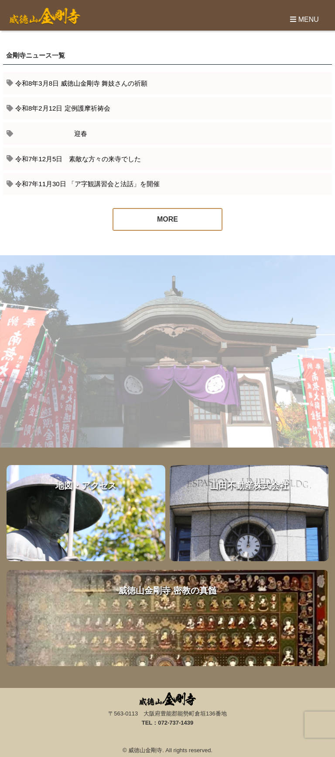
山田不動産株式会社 (249, 513)
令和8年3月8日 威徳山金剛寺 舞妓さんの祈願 (81, 83)
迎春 (51, 133)
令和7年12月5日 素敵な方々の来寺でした (78, 159)
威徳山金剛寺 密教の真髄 (167, 618)
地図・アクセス (86, 513)
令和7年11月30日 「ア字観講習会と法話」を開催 (87, 184)
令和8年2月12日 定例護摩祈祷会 (62, 108)
